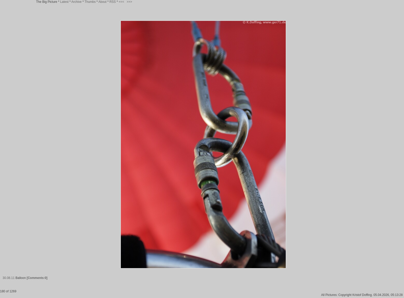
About (102, 2)
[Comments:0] (37, 278)
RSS (113, 2)
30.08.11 (9, 278)
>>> (129, 2)
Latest (64, 2)
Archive (76, 2)
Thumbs (90, 2)
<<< (121, 2)
